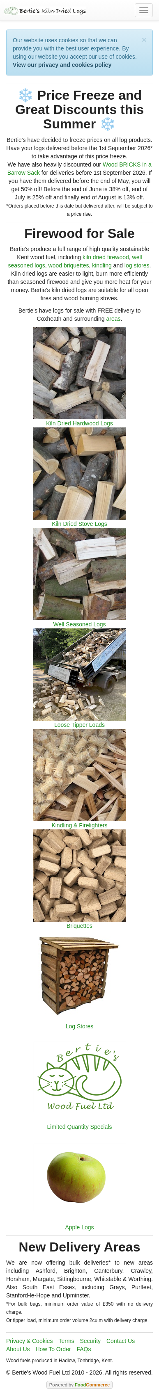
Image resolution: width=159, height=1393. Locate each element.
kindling (101, 265)
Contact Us (120, 1341)
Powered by (79, 1384)
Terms (66, 1341)
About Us (18, 1349)
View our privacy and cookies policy (62, 65)
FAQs (83, 1349)
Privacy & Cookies (29, 1341)
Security (90, 1341)
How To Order (53, 1349)
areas (113, 318)
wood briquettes (68, 265)
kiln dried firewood (106, 257)
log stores (137, 265)
